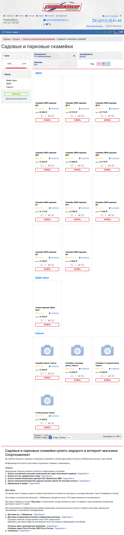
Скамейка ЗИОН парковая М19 (75, 203)
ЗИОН (38, 73)
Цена (6, 56)
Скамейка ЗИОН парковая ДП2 (45, 154)
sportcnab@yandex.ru (57, 20)
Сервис (40, 16)
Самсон (39, 333)
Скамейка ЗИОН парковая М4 (75, 253)
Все (69, 437)
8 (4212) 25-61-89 (108, 21)
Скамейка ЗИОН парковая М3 (45, 253)
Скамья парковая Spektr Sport (45, 309)
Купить (47, 120)
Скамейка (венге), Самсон (45, 363)
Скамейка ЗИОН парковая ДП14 (106, 104)
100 (118, 436)
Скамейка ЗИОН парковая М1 (45, 203)
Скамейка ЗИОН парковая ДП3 (75, 154)
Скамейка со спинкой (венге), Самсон (107, 364)
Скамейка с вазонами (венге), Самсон (74, 364)
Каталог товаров (10, 32)
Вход (106, 16)
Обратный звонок (94, 26)
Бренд (7, 74)
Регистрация (114, 16)
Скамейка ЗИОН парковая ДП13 (75, 104)
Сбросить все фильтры (16, 99)
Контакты (50, 16)
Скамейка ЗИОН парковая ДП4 (106, 154)
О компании (9, 16)
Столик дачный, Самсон (45, 413)
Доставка (30, 16)
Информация (62, 16)
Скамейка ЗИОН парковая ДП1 (45, 104)
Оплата (20, 16)
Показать (16, 94)
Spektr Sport (42, 277)
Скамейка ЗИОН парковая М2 (106, 203)
